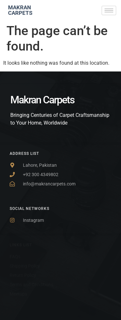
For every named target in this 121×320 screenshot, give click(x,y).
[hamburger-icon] (109, 10)
